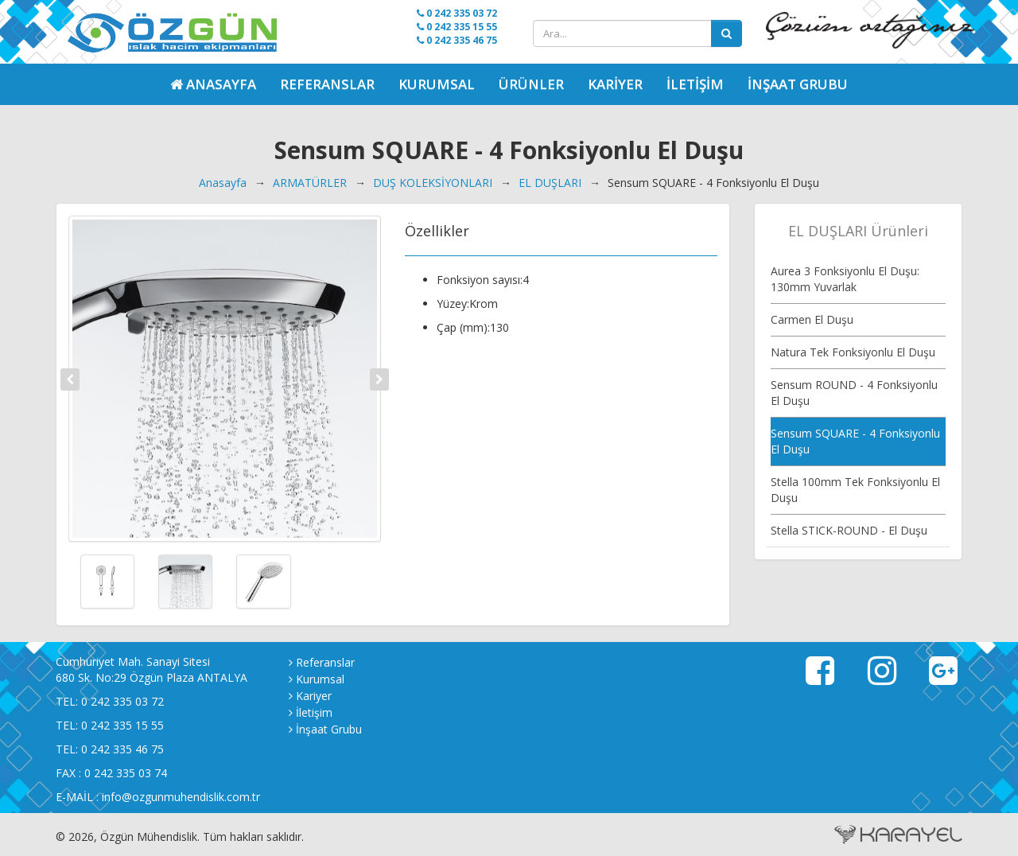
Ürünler (531, 84)
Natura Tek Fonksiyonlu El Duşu (853, 352)
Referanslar (327, 84)
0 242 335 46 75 (457, 40)
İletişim (695, 84)
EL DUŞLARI (550, 182)
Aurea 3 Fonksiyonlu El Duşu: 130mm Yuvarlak (845, 278)
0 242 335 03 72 (457, 13)
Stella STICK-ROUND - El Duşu (849, 530)
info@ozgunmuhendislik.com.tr (181, 796)
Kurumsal (436, 84)
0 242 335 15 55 (457, 26)
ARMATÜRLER (310, 182)
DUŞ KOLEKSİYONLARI (432, 182)
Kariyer (615, 84)
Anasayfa (223, 182)
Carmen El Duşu (812, 319)
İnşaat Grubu (798, 84)
